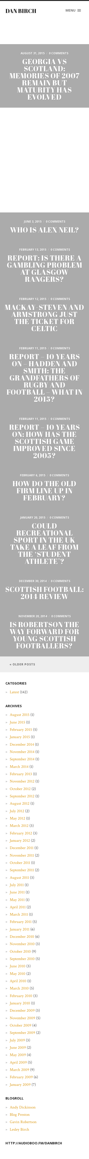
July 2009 (17, 1040)
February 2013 (21, 774)
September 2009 (22, 1032)
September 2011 (22, 870)
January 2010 (20, 1003)
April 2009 (18, 1062)
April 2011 (18, 907)
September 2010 (22, 958)
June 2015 (17, 722)
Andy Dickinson (23, 1107)
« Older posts (22, 664)
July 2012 (17, 811)
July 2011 (17, 885)
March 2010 (19, 988)
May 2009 (18, 1054)
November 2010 (22, 944)
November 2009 (22, 1018)
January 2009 (20, 1084)
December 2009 (22, 1010)
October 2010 (20, 951)
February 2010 (21, 995)
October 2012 (20, 788)
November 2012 (22, 781)
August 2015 (19, 714)
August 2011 (19, 877)
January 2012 (20, 840)
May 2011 (17, 899)
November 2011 (22, 855)
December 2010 (22, 936)
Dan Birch (20, 11)
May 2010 (17, 973)
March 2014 (19, 766)
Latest (14, 692)
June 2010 (17, 966)
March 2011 (19, 914)
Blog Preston (20, 1114)
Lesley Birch (19, 1129)
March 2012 (19, 825)
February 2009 (21, 1077)
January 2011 (19, 929)
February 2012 (21, 833)
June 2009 (18, 1047)
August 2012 (19, 803)
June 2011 (17, 892)
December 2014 (22, 744)
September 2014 (22, 759)
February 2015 (21, 729)
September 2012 (22, 796)
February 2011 (21, 921)
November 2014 (22, 751)
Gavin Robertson (23, 1122)
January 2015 (20, 737)
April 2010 (18, 981)
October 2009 (20, 1025)
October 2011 (20, 862)
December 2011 (21, 847)
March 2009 (19, 1069)
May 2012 (17, 818)
